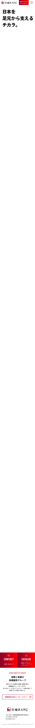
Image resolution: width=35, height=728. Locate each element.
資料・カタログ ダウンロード (24, 2)
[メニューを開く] (32, 2)
